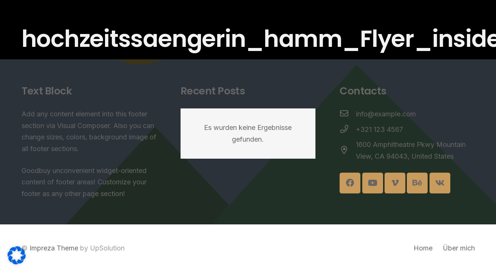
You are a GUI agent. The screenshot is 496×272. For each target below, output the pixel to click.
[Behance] (417, 183)
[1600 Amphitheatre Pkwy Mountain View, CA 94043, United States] (348, 151)
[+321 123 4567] (348, 130)
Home (423, 248)
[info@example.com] (348, 114)
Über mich (459, 248)
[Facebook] (350, 183)
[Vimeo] (395, 183)
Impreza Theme (53, 248)
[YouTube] (372, 183)
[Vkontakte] (440, 183)
